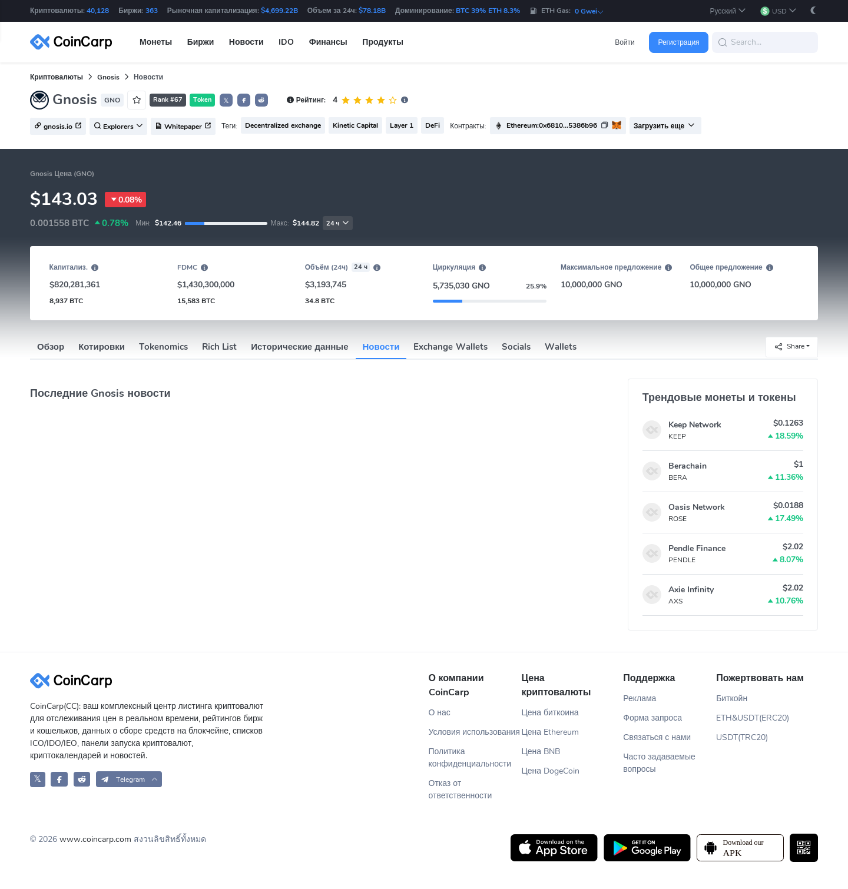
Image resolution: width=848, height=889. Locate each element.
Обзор (50, 347)
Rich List (219, 347)
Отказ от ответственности (460, 789)
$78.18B (372, 10)
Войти (625, 42)
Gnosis (108, 77)
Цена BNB (540, 751)
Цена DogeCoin (550, 771)
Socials (516, 347)
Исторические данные (299, 347)
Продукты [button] (382, 42)
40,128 (98, 10)
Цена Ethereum (550, 732)
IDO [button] (286, 42)
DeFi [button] (432, 125)
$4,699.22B (279, 10)
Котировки (101, 347)
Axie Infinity (691, 589)
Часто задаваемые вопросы (659, 763)
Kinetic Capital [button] (355, 125)
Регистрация (678, 42)
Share (789, 346)
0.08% (125, 200)
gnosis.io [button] (58, 126)
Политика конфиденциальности (470, 757)
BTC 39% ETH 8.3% (488, 10)
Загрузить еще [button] (664, 126)
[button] (728, 11)
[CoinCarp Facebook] (59, 779)
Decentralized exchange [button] (282, 125)
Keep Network (694, 424)
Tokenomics (163, 347)
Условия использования (474, 732)
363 (151, 10)
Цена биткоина (549, 712)
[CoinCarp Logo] (74, 42)
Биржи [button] (200, 42)
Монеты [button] (156, 42)
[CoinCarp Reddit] (82, 779)
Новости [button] (246, 42)
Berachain (687, 466)
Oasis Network (696, 507)
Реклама (639, 698)
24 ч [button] (337, 223)
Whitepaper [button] (183, 126)
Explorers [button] (118, 126)
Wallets (561, 347)
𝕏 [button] (226, 100)
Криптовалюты (56, 77)
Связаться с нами (657, 737)
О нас (439, 712)
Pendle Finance (697, 548)
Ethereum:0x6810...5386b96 (551, 125)
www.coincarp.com (95, 839)
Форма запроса (652, 718)
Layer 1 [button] (401, 125)
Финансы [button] (328, 42)
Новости (381, 347)
